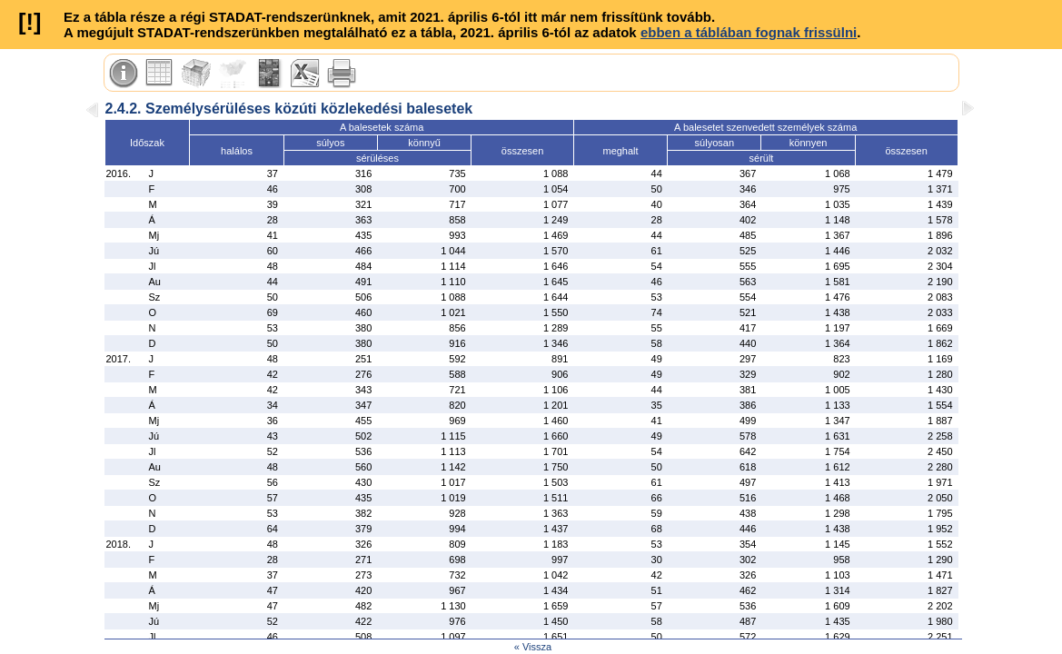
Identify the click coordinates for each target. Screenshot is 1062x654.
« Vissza (532, 646)
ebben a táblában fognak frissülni (748, 32)
